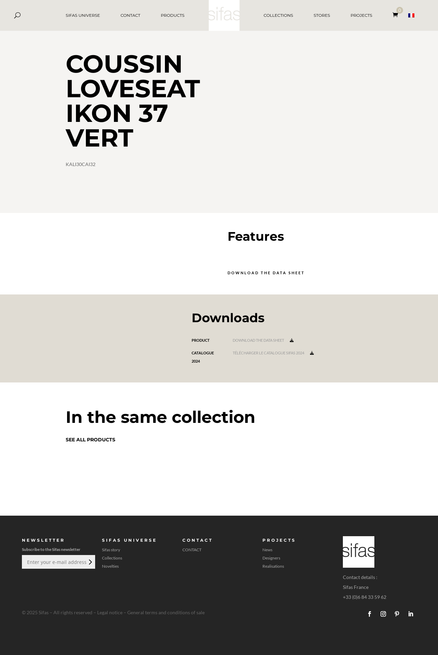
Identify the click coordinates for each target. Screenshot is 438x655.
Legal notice (110, 612)
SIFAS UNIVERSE (83, 15)
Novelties (110, 566)
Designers (271, 558)
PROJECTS (361, 15)
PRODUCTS (172, 15)
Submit (89, 562)
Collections (112, 558)
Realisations (273, 566)
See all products (90, 440)
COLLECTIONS (278, 15)
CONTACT (130, 15)
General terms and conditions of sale (166, 612)
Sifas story (111, 549)
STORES (321, 15)
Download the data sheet (266, 272)
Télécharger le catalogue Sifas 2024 (273, 353)
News (267, 549)
